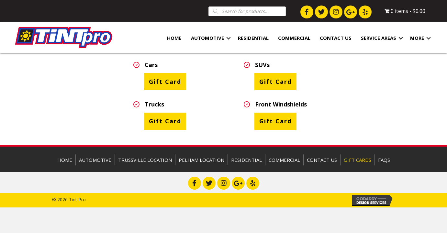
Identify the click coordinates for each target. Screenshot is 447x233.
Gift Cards (357, 160)
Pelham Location (201, 160)
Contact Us (336, 38)
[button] (306, 12)
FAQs (384, 160)
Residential (253, 38)
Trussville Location (145, 160)
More (417, 38)
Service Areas (378, 38)
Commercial (294, 38)
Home (174, 38)
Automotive (207, 38)
